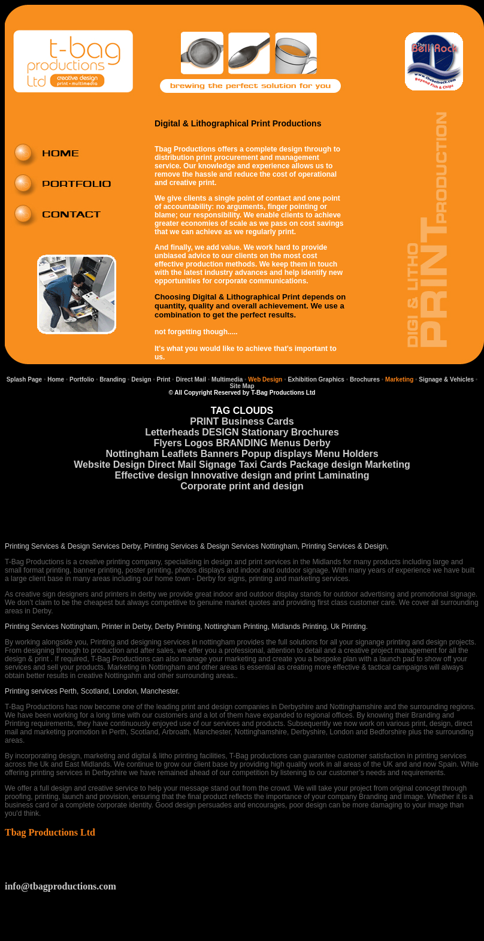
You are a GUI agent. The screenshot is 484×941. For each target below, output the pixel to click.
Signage (217, 464)
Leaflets (180, 454)
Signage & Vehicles (446, 379)
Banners (220, 454)
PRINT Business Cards (242, 421)
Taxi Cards (263, 464)
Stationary (264, 432)
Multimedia (227, 379)
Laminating (343, 475)
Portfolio (81, 379)
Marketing (399, 379)
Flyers (167, 443)
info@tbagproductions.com (60, 886)
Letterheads (172, 432)
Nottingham (132, 454)
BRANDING (241, 443)
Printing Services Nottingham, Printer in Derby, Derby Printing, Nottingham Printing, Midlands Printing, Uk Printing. (186, 626)
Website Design (109, 464)
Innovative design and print (253, 475)
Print (163, 379)
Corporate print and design (241, 486)
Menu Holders (347, 454)
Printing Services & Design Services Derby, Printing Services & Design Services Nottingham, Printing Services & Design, (197, 546)
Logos (198, 443)
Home (55, 379)
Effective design (152, 475)
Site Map (241, 386)
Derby (316, 443)
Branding (112, 379)
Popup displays (276, 454)
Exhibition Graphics (316, 379)
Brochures (365, 379)
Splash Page (24, 379)
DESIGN (220, 432)
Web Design (265, 379)
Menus (285, 443)
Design (141, 379)
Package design (326, 464)
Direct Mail (190, 379)
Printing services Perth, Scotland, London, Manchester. (92, 691)
